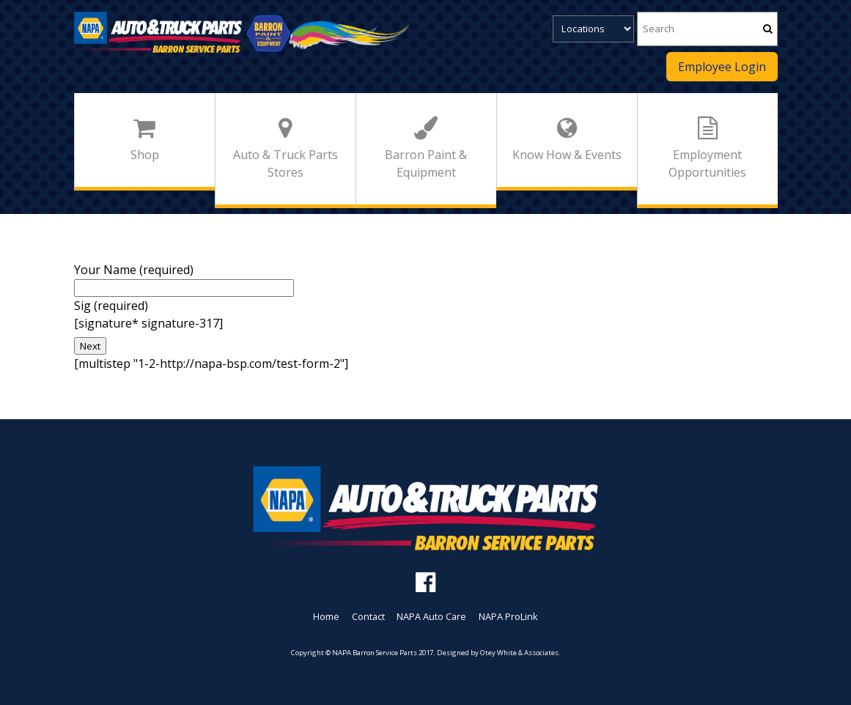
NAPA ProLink (508, 616)
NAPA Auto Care (431, 616)
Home (326, 616)
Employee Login (722, 67)
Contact (368, 616)
